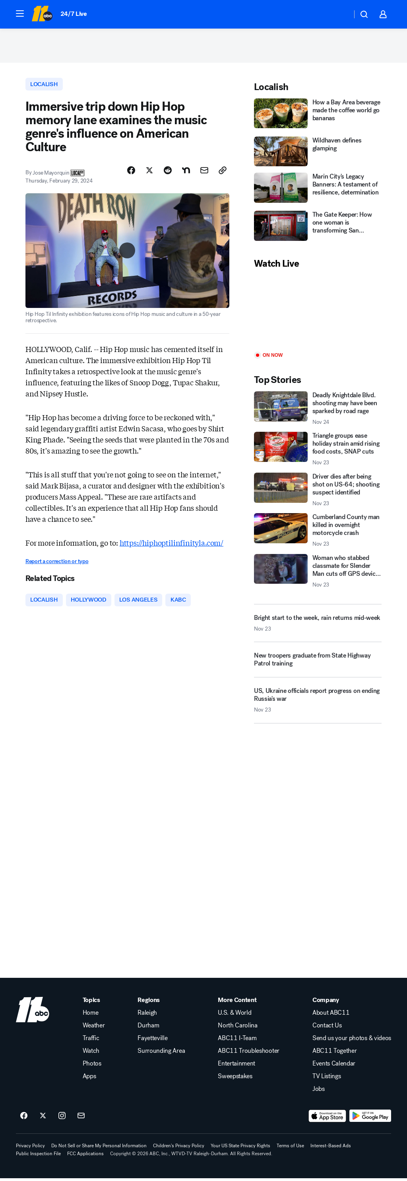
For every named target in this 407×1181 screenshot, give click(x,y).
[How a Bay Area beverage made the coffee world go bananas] (318, 116)
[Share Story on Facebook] (131, 172)
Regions (149, 1003)
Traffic (91, 1041)
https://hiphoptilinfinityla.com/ (171, 544)
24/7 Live (73, 14)
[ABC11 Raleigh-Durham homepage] (41, 14)
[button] (20, 13)
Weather (94, 1028)
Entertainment (236, 1066)
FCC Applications (85, 1156)
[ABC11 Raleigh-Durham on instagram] (62, 1119)
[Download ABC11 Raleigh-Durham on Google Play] (370, 1118)
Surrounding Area (161, 1053)
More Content (237, 1003)
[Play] (318, 313)
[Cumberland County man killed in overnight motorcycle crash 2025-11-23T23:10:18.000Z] (318, 532)
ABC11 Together (334, 1053)
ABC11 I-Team (237, 1041)
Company (325, 1003)
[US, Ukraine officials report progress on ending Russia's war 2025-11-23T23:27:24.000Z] (318, 705)
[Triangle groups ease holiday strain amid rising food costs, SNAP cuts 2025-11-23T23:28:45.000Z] (318, 451)
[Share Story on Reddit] (167, 172)
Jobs (318, 1092)
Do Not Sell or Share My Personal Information (99, 1148)
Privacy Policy (30, 1148)
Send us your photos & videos (351, 1041)
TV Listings (326, 1079)
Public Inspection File (38, 1156)
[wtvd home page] (32, 1012)
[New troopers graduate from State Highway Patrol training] (318, 664)
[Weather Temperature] (340, 14)
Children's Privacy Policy (178, 1148)
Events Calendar (333, 1066)
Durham (148, 1028)
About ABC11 (330, 1015)
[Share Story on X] (149, 172)
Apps (89, 1079)
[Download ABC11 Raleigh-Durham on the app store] (327, 1118)
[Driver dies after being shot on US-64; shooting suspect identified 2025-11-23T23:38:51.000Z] (318, 491)
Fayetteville (152, 1041)
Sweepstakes (235, 1079)
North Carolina (238, 1028)
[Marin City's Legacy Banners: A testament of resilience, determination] (318, 190)
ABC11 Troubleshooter (248, 1053)
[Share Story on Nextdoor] (186, 172)
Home (91, 1015)
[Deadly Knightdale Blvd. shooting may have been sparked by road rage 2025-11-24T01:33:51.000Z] (318, 410)
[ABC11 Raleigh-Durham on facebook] (24, 1119)
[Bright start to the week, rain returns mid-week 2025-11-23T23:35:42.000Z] (318, 624)
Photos (92, 1066)
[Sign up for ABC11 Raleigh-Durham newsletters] (81, 1119)
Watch (91, 1053)
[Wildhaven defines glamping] (318, 153)
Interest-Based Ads (330, 1148)
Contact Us (327, 1028)
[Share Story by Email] (204, 172)
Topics (91, 1003)
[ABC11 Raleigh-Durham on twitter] (43, 1119)
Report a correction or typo (56, 563)
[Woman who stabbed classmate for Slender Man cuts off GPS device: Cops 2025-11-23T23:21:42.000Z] (318, 573)
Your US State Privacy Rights (240, 1148)
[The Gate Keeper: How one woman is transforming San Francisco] (318, 228)
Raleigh (147, 1015)
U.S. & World (234, 1015)
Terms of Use (290, 1148)
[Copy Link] (222, 172)
